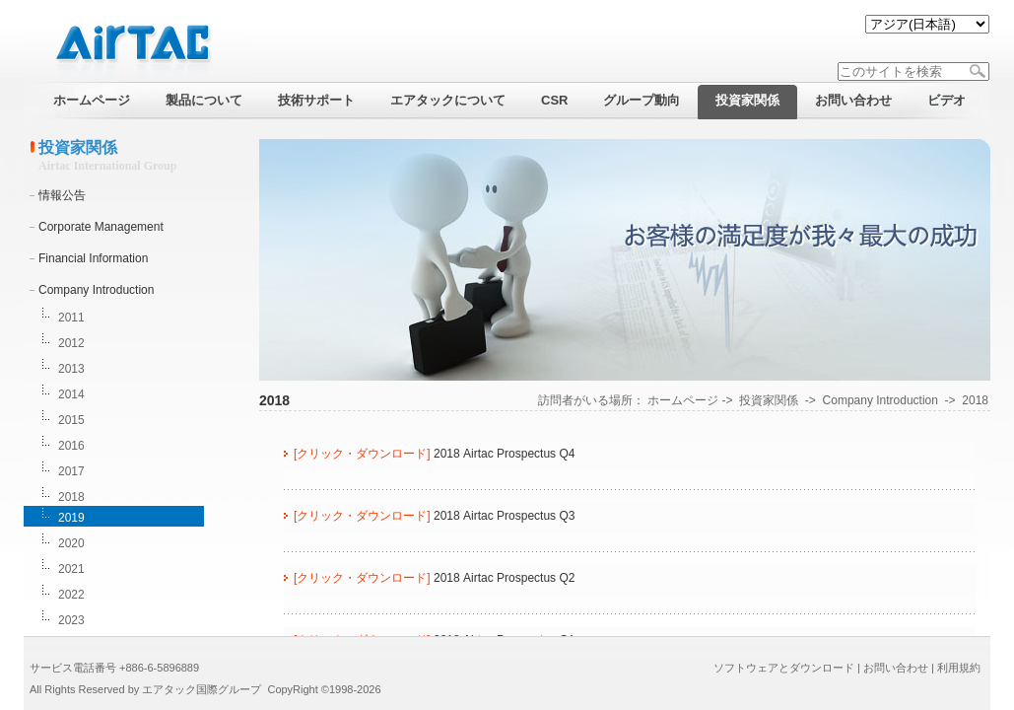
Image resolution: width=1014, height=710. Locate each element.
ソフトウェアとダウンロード (783, 668)
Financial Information (93, 258)
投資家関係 (768, 400)
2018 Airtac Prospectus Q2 (504, 578)
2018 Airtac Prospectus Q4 (504, 454)
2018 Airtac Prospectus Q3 (504, 516)
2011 (71, 317)
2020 (71, 543)
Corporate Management (101, 227)
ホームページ (682, 400)
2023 (71, 620)
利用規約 (958, 668)
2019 (71, 518)
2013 (71, 369)
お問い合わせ (895, 668)
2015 (71, 420)
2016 (71, 446)
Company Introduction (96, 290)
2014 (71, 394)
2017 (71, 471)
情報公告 (62, 195)
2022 (71, 595)
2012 (71, 343)
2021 (71, 569)
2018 (71, 497)
